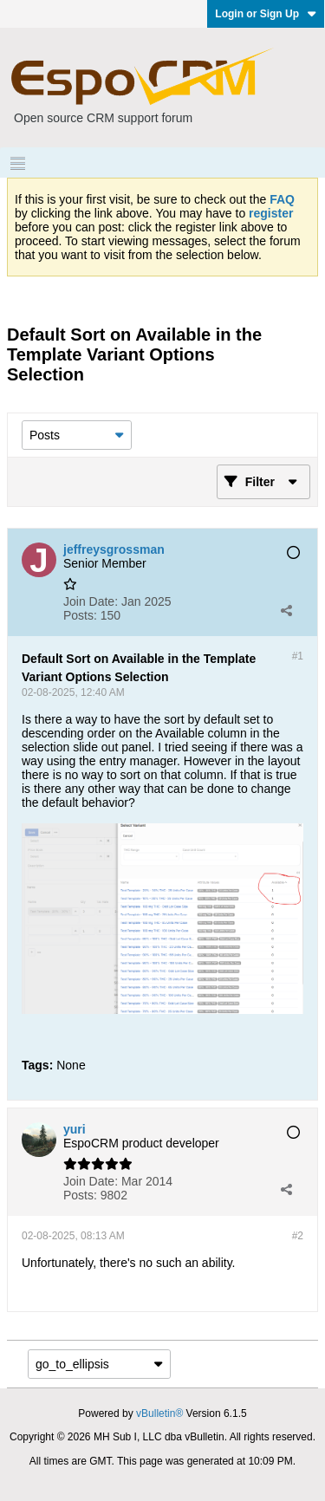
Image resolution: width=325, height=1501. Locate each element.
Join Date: (90, 601)
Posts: (80, 615)
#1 (297, 656)
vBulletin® (159, 1413)
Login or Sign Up (265, 14)
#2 (297, 1236)
